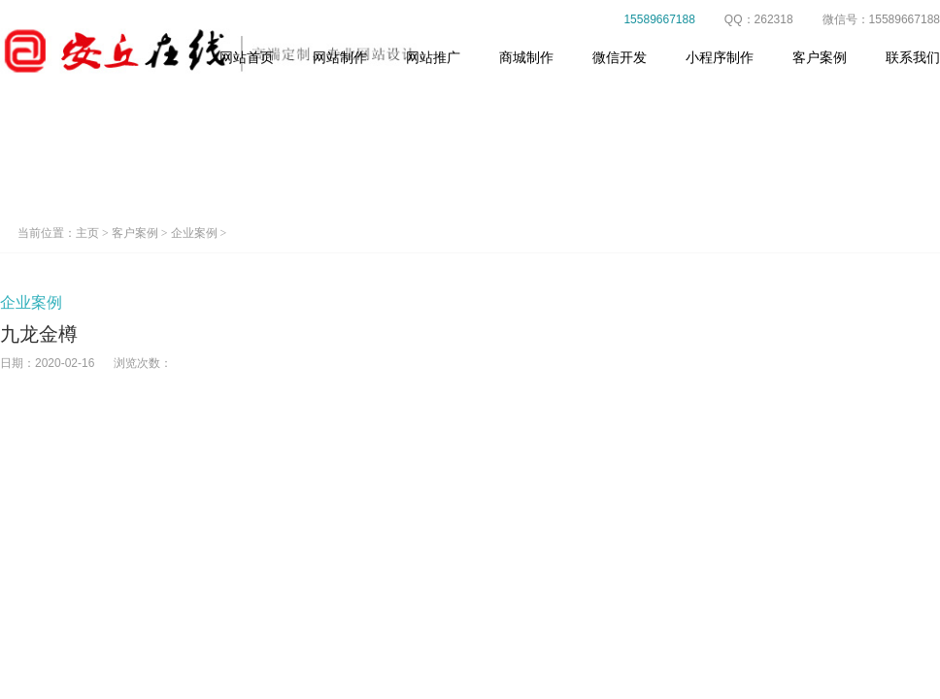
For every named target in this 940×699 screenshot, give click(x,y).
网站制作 (340, 57)
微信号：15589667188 (870, 19)
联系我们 (913, 57)
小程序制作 (720, 57)
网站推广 (433, 57)
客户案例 (819, 57)
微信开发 (619, 57)
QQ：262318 (748, 19)
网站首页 (246, 57)
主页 (87, 233)
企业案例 (194, 233)
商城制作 (526, 57)
